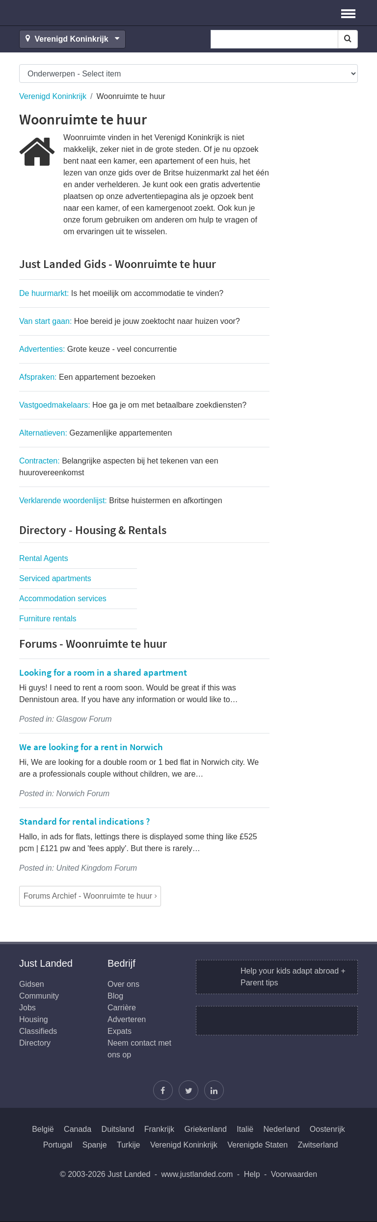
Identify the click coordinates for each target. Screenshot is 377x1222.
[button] (348, 13)
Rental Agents (43, 558)
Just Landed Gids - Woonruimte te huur (117, 263)
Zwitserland (318, 1145)
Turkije (128, 1145)
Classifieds (38, 1031)
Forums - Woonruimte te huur (93, 643)
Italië (245, 1129)
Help (252, 1174)
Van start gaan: (129, 321)
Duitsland (118, 1129)
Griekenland (206, 1129)
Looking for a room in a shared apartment (103, 672)
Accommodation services (63, 598)
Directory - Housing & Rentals (92, 530)
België (43, 1129)
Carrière (122, 1007)
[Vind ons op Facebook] (163, 1090)
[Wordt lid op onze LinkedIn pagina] (214, 1090)
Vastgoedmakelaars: (132, 405)
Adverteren (127, 1019)
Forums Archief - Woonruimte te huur (88, 896)
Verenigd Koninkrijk (52, 96)
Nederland (282, 1129)
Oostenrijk (327, 1129)
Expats (120, 1031)
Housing (33, 1019)
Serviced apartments (55, 578)
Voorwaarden (294, 1174)
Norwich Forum (82, 793)
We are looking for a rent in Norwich (91, 747)
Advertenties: (98, 349)
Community (39, 996)
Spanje (94, 1145)
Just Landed (56, 12)
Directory (35, 1043)
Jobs (27, 1007)
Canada (77, 1129)
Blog (115, 996)
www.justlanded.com (197, 1174)
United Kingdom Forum (96, 868)
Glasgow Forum (84, 719)
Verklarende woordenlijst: (120, 500)
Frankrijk (159, 1129)
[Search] (348, 39)
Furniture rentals (48, 618)
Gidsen (31, 984)
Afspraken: (87, 377)
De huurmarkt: (121, 293)
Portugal (58, 1145)
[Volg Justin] (188, 1090)
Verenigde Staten (257, 1145)
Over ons (123, 984)
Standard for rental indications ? (84, 821)
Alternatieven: (95, 433)
